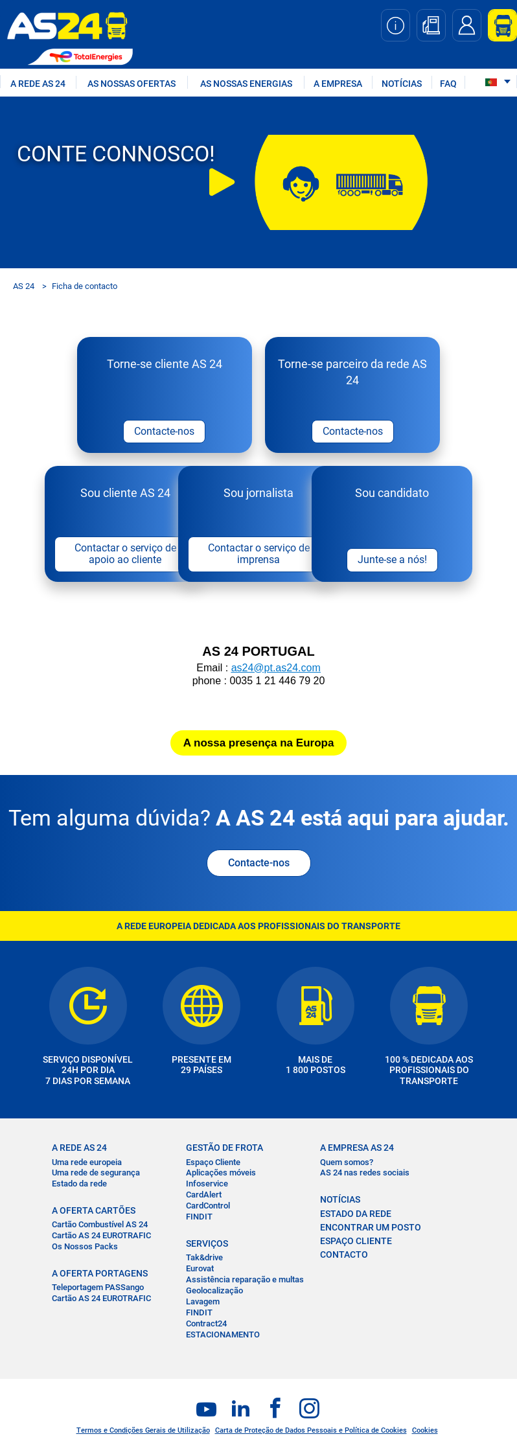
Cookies (425, 1431)
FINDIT (199, 1218)
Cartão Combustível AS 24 (100, 1226)
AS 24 (23, 286)
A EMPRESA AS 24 (357, 1149)
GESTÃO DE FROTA (224, 1149)
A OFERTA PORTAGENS (100, 1275)
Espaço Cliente (213, 1163)
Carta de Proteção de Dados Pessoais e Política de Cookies (311, 1431)
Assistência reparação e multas (245, 1281)
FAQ (448, 83)
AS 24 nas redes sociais (364, 1174)
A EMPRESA (338, 83)
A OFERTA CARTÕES (93, 1212)
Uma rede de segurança (96, 1174)
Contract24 (206, 1325)
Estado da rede (79, 1185)
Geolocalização (214, 1292)
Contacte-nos (259, 865)
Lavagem (203, 1303)
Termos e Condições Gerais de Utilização (143, 1431)
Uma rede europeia (87, 1163)
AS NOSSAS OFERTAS (131, 83)
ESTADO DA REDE (355, 1215)
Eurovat (200, 1270)
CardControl (208, 1207)
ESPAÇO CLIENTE (356, 1242)
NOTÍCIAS (402, 83)
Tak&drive (204, 1259)
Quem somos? (346, 1163)
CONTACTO (344, 1256)
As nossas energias (246, 83)
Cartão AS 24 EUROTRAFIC (101, 1237)
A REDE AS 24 (37, 83)
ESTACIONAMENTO (223, 1336)
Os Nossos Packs (85, 1248)
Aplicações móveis (221, 1174)
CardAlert (204, 1196)
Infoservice (207, 1185)
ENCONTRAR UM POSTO (370, 1228)
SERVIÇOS (207, 1245)
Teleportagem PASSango (98, 1289)
